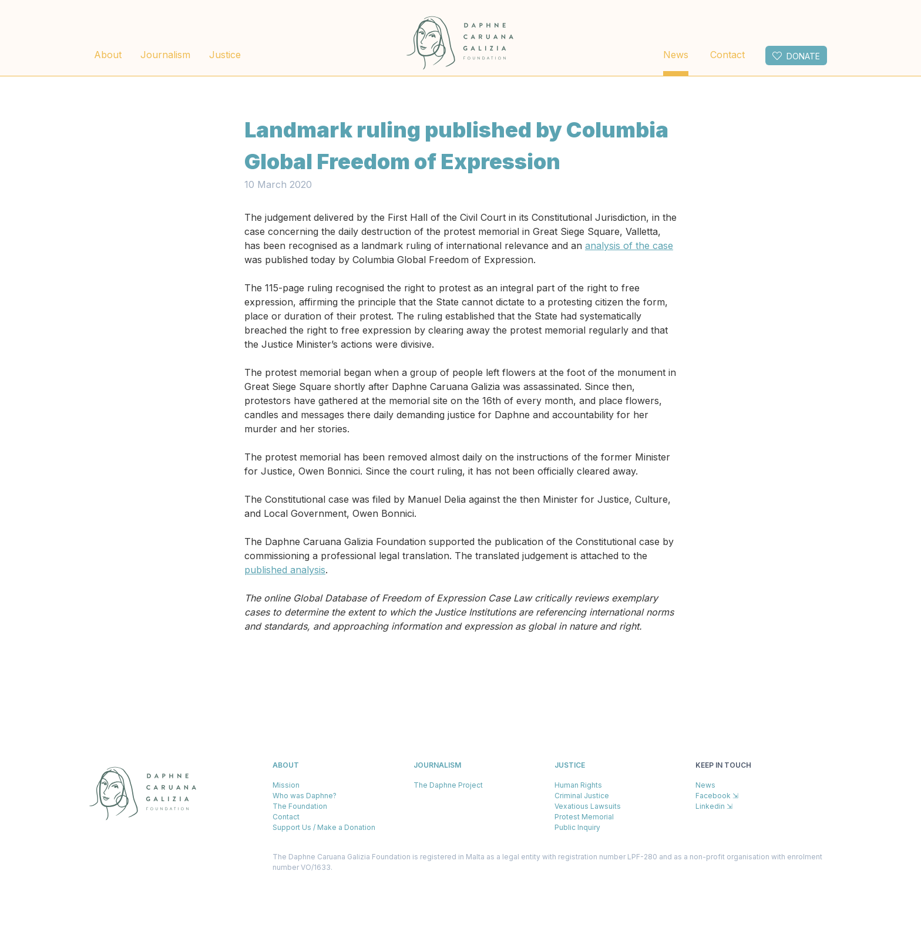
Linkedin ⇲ (713, 806)
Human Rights (578, 785)
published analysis (284, 570)
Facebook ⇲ (716, 795)
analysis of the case (629, 245)
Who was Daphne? (305, 795)
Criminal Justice (581, 795)
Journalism (165, 54)
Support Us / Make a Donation (324, 827)
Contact (727, 54)
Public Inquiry (577, 827)
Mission (286, 785)
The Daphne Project (448, 785)
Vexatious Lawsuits (587, 806)
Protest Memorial (584, 816)
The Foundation (300, 806)
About (108, 54)
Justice (225, 54)
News (675, 54)
